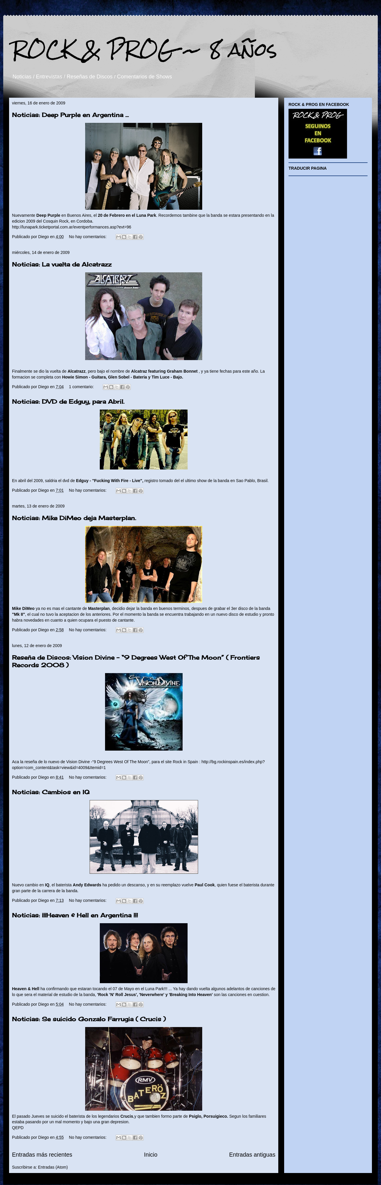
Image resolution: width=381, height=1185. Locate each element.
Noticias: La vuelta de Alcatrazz (61, 264)
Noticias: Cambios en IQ (51, 792)
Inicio (150, 1154)
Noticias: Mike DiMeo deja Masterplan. (74, 518)
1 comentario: (82, 386)
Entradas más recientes (42, 1154)
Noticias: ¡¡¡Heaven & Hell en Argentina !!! (75, 915)
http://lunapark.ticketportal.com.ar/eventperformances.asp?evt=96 (71, 227)
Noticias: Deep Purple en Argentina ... (70, 114)
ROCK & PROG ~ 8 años (144, 49)
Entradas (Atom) (53, 1167)
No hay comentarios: (88, 236)
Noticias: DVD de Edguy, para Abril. (68, 401)
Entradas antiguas (252, 1154)
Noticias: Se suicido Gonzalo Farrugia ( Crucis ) (89, 1019)
